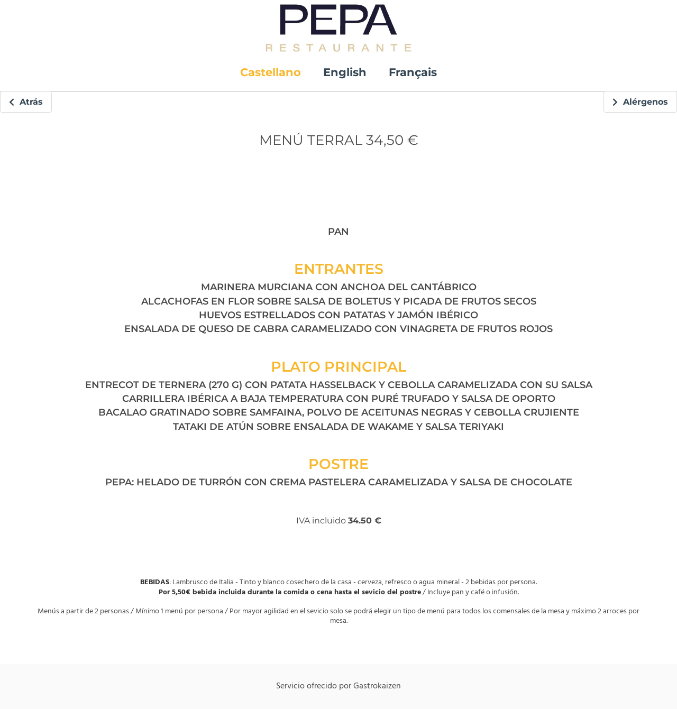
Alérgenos (640, 102)
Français (413, 72)
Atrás (26, 102)
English (345, 72)
